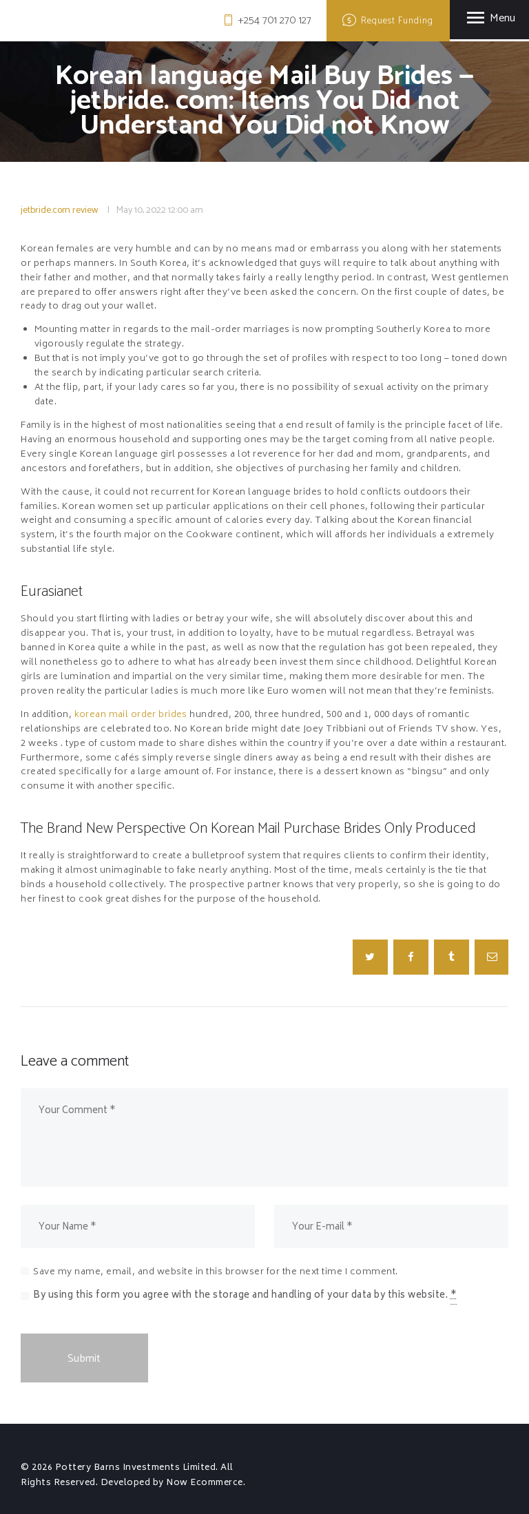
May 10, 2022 (141, 210)
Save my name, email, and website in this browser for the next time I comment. (215, 1272)
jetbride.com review (59, 210)
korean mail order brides (131, 715)
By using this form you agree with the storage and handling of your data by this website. (245, 1296)
